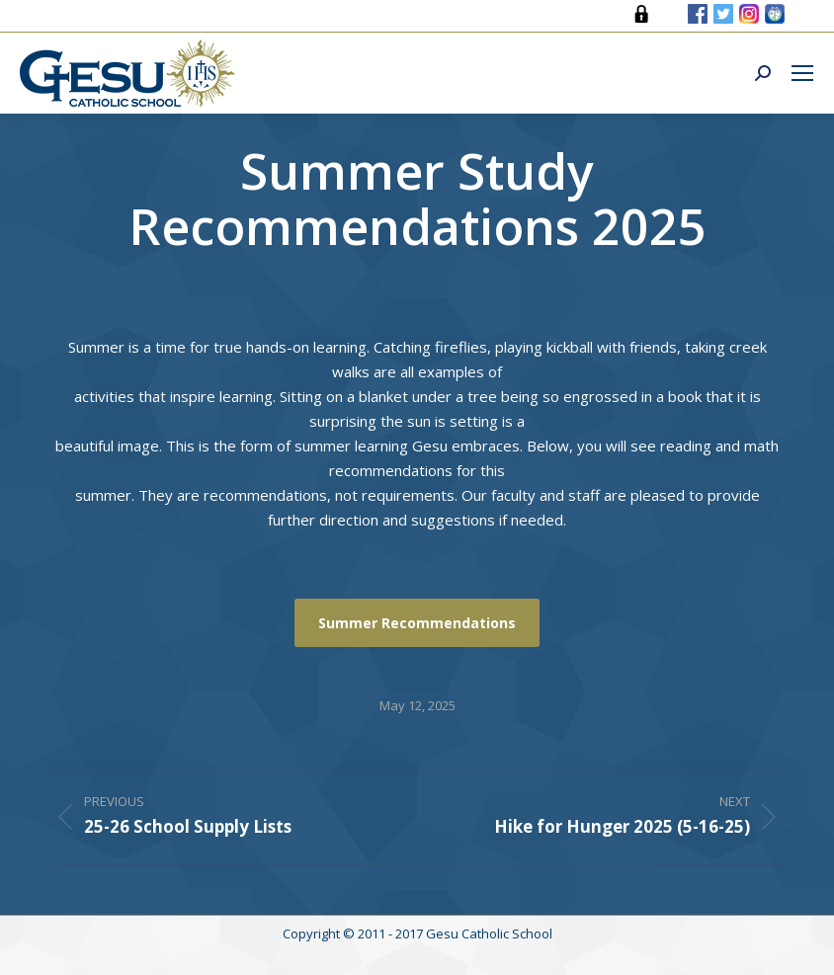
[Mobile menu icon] (802, 73)
